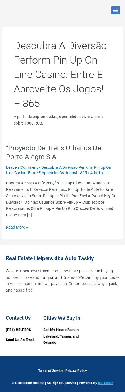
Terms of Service (50, 371)
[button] (115, 10)
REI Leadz (105, 383)
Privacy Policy (76, 371)
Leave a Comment (22, 167)
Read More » (17, 226)
